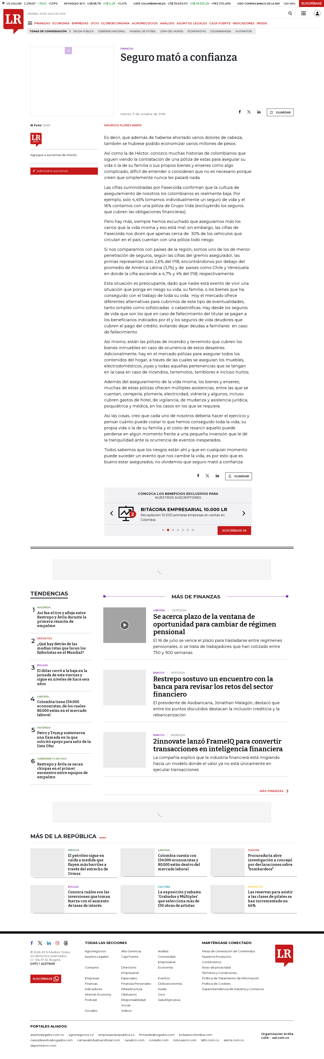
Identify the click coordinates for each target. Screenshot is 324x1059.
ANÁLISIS (167, 23)
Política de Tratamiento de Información (230, 978)
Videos (126, 1010)
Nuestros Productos (216, 956)
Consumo (92, 967)
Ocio (161, 994)
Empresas (92, 978)
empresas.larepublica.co (116, 1034)
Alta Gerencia (131, 951)
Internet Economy (98, 994)
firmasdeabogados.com (157, 1034)
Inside (162, 989)
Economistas (197, 31)
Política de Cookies (216, 983)
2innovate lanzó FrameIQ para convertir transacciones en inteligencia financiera (218, 745)
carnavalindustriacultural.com (98, 1040)
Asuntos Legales (96, 956)
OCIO (95, 23)
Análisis (163, 951)
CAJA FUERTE (219, 23)
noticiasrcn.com (184, 1040)
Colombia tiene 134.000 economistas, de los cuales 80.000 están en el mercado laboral (62, 708)
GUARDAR (280, 112)
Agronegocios (95, 951)
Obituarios (129, 994)
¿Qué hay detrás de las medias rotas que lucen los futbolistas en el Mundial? (61, 648)
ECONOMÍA (61, 23)
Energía (73, 850)
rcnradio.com (159, 1040)
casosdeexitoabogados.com (51, 1040)
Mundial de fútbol (143, 31)
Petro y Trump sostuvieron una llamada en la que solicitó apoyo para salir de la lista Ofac (64, 739)
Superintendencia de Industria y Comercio (233, 989)
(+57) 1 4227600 (42, 963)
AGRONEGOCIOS (145, 23)
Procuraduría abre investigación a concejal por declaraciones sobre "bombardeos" (270, 862)
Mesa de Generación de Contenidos (228, 951)
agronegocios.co (81, 1034)
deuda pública (83, 31)
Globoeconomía (170, 983)
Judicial (253, 850)
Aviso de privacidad (216, 967)
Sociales (91, 1010)
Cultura (164, 886)
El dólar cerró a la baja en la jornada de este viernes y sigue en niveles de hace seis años (63, 677)
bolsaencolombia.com (195, 1034)
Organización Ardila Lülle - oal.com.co (277, 1035)
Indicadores (93, 989)
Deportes (44, 638)
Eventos (164, 978)
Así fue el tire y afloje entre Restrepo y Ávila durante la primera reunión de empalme (61, 619)
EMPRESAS (80, 23)
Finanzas (91, 983)
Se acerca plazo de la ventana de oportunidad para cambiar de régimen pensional (214, 624)
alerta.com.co (234, 1040)
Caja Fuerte (129, 956)
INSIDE (262, 23)
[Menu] (30, 23)
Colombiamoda (220, 31)
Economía (165, 967)
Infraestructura (131, 989)
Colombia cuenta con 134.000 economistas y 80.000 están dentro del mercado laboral (179, 862)
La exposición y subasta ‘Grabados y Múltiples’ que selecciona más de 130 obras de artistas (179, 899)
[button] (110, 514)
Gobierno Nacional (111, 31)
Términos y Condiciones (219, 973)
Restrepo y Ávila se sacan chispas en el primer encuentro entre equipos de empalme (62, 770)
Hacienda (43, 607)
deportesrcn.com (43, 1045)
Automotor (244, 31)
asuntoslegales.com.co (47, 1034)
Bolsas (42, 665)
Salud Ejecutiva (169, 1000)
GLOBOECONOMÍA (115, 23)
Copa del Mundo (171, 31)
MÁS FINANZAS (272, 791)
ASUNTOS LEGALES (192, 23)
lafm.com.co (210, 1040)
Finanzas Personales (136, 983)
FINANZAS (42, 23)
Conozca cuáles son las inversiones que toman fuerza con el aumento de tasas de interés (89, 899)
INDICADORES (243, 23)
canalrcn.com (134, 1040)
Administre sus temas (50, 171)
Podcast (91, 1000)
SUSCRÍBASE (311, 3)
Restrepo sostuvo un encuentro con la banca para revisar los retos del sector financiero (213, 686)
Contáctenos (211, 962)
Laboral (43, 696)
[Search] (290, 13)
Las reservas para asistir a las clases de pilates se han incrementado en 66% (270, 899)
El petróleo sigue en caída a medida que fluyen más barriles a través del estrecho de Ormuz (88, 864)
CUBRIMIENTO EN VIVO (52, 758)
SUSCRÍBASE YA (234, 530)
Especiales (129, 978)
